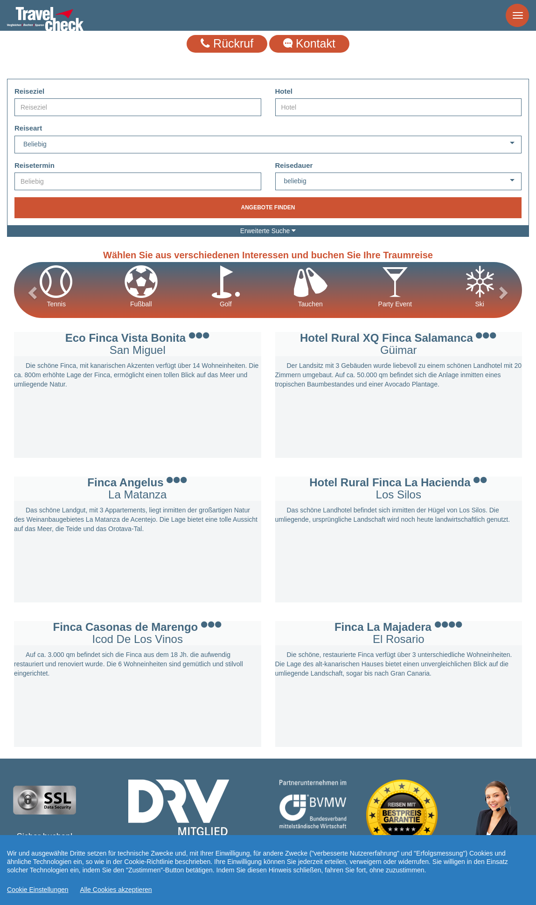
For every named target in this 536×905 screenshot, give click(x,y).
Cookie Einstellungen (38, 889)
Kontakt (309, 43)
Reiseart (28, 128)
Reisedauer (294, 165)
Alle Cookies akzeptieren (116, 889)
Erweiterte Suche (268, 231)
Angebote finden (268, 207)
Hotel (284, 91)
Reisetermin (34, 165)
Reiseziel (29, 91)
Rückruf (227, 43)
